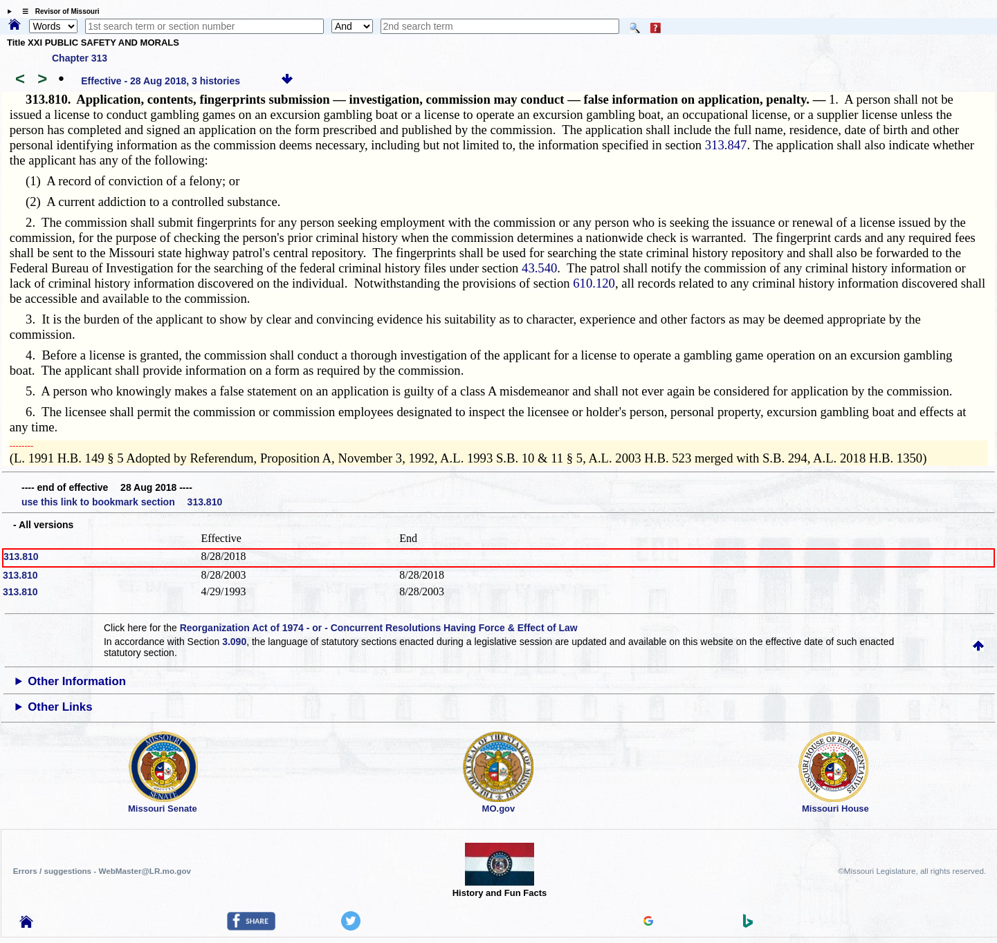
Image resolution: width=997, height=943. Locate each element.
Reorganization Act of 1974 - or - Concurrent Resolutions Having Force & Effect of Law (379, 627)
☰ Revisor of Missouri (57, 11)
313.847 (726, 145)
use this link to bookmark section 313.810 (121, 501)
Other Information (77, 681)
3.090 (234, 641)
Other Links (60, 706)
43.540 (539, 268)
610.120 (594, 283)
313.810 (21, 556)
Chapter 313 (79, 58)
